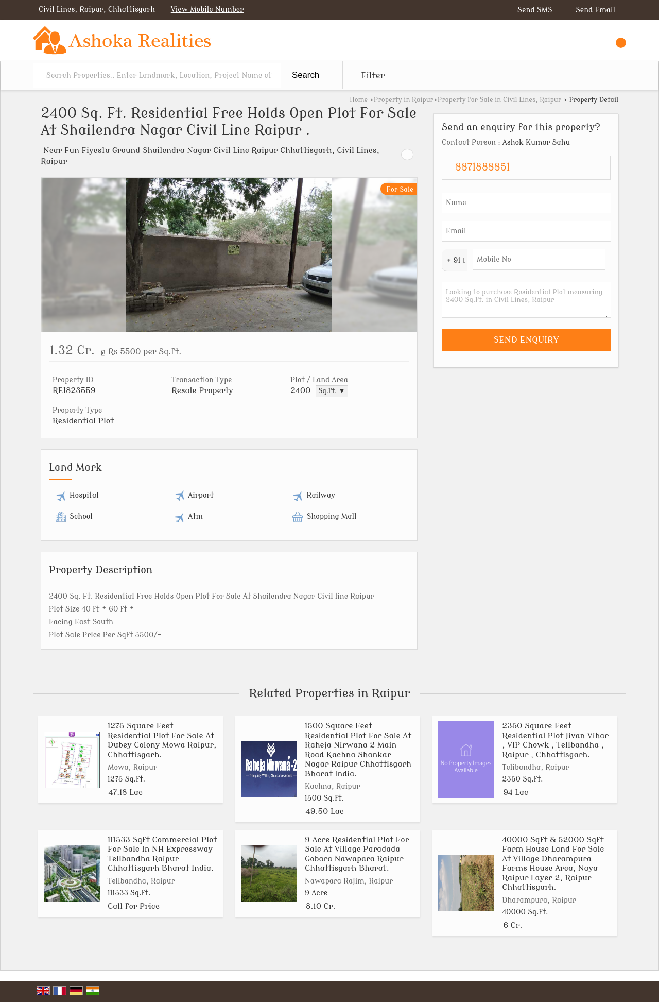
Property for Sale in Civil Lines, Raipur (499, 100)
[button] (207, 9)
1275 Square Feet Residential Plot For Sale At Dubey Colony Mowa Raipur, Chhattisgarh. (162, 740)
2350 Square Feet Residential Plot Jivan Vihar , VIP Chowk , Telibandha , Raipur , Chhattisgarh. (555, 740)
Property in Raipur (403, 100)
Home (359, 100)
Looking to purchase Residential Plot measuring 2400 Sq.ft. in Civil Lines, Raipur (526, 300)
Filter (373, 75)
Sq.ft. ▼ (332, 391)
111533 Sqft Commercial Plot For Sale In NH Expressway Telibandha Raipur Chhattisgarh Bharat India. (162, 854)
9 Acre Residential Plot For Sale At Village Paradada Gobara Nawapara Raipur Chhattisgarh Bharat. (357, 854)
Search (305, 75)
